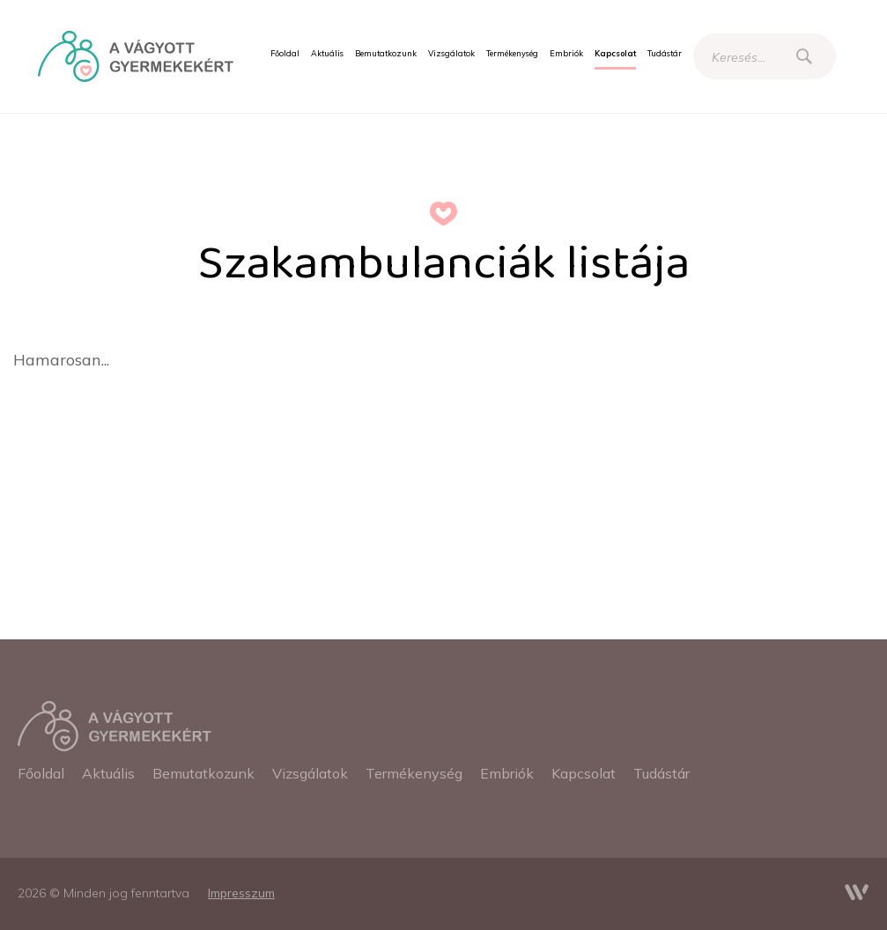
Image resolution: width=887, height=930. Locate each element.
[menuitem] (284, 53)
